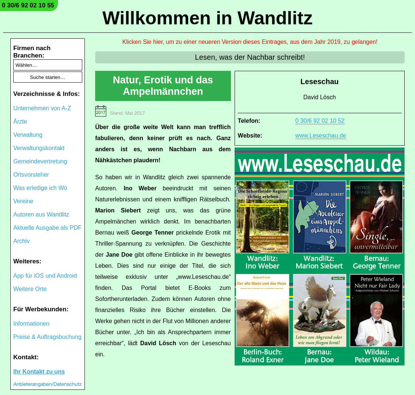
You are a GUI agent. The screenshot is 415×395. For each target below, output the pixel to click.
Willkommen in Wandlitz (208, 18)
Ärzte (20, 121)
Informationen (31, 323)
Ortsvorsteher (31, 174)
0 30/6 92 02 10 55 (28, 5)
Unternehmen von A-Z (42, 108)
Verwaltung (27, 135)
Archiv (21, 241)
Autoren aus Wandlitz (41, 214)
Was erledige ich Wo (40, 188)
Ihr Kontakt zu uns (39, 371)
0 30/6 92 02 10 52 (320, 121)
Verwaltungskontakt (39, 148)
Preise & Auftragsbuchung (47, 337)
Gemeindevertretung (40, 161)
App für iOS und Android (45, 276)
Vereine (23, 201)
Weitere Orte (29, 289)
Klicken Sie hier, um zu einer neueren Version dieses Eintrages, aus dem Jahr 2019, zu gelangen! (250, 42)
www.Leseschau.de (320, 135)
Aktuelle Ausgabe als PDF (47, 228)
